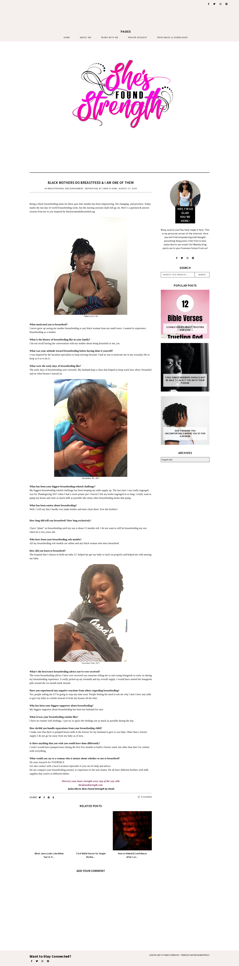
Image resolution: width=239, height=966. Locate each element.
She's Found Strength (168, 955)
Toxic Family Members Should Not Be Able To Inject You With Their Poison (185, 380)
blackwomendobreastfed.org (80, 211)
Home (67, 37)
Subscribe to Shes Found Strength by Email (91, 788)
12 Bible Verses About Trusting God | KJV (185, 328)
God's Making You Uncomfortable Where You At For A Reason (185, 433)
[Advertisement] (36, 19)
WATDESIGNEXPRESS (199, 955)
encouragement (74, 188)
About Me (85, 37)
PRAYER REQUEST (137, 37)
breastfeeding (56, 188)
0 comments (145, 797)
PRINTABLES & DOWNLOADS (172, 37)
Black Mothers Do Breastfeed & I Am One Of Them (91, 182)
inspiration (91, 188)
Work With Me (109, 37)
